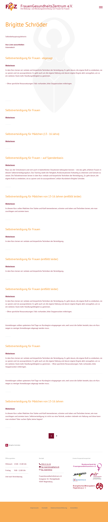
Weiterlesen (10, 65)
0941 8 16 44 (46, 464)
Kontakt (45, 508)
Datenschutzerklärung (59, 508)
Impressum (34, 508)
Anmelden (74, 508)
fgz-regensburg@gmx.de (50, 467)
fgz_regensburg (46, 469)
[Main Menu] (100, 7)
